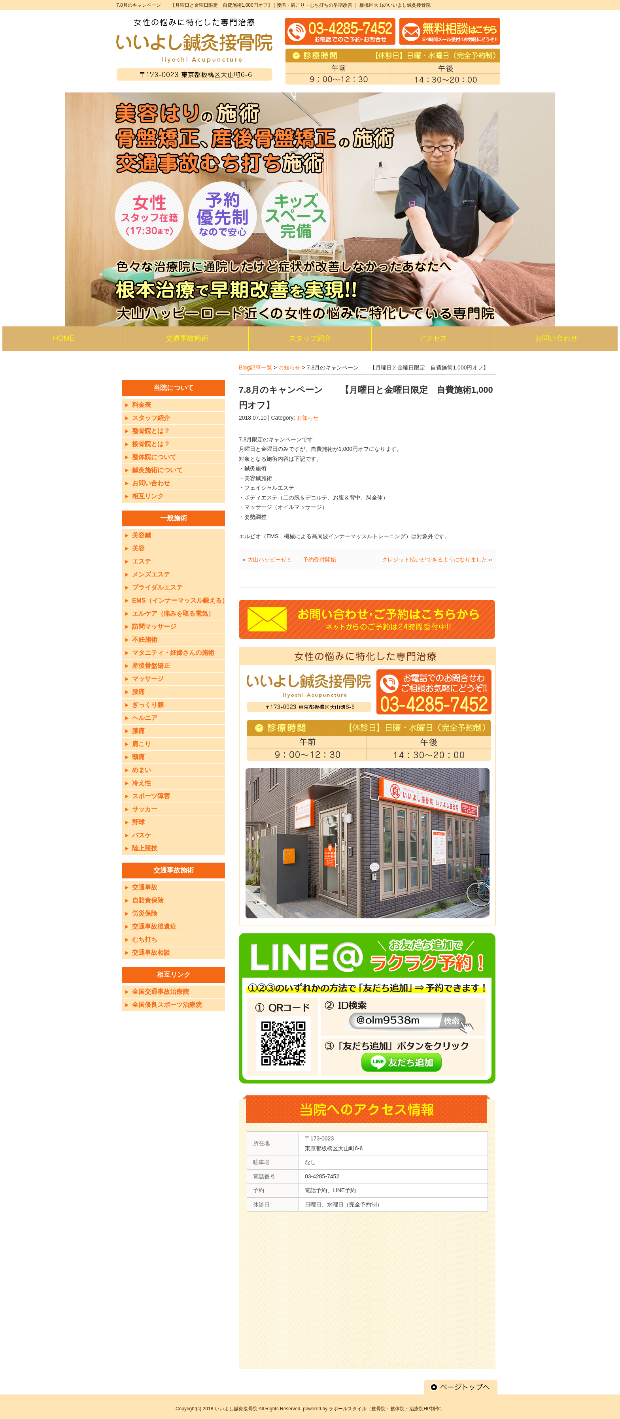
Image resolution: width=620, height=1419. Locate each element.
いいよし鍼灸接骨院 (236, 1408)
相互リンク (148, 496)
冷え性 (141, 783)
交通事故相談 (151, 952)
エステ (141, 561)
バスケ (141, 835)
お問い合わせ (151, 483)
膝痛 (138, 730)
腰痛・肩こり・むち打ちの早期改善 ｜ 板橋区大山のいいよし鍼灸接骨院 (353, 5)
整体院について (154, 457)
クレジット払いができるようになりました (434, 559)
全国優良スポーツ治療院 (167, 1004)
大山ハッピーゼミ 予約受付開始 (292, 559)
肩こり (141, 744)
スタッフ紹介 (151, 418)
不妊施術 (144, 639)
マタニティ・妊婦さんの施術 (173, 652)
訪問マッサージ (154, 626)
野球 (138, 822)
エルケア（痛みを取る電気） (173, 613)
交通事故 (144, 887)
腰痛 (138, 691)
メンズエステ (151, 574)
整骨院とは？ (151, 431)
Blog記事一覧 (255, 367)
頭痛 (138, 757)
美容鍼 (141, 535)
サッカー (144, 809)
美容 (138, 548)
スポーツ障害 (151, 796)
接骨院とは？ (151, 444)
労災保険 (144, 913)
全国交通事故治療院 (160, 991)
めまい (141, 770)
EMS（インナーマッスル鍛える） (180, 600)
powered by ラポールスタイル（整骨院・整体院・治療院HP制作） (373, 1408)
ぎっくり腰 (148, 704)
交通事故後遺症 (154, 926)
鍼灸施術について (157, 470)
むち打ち (144, 939)
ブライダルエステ (157, 587)
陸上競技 (144, 848)
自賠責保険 (148, 900)
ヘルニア (144, 717)
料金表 (141, 404)
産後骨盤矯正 (151, 665)
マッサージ (148, 678)
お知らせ (289, 367)
